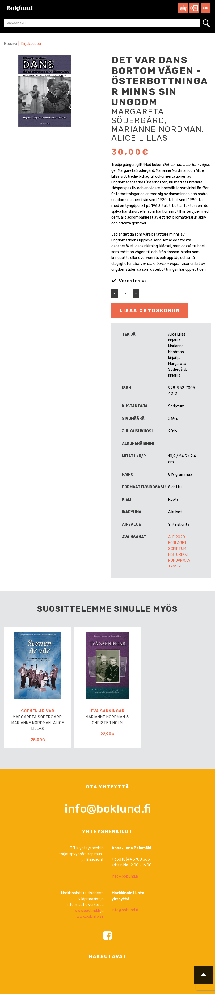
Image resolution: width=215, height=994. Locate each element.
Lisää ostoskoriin (150, 311)
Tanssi (174, 566)
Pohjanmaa (179, 560)
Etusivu (10, 43)
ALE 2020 (176, 537)
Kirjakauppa (31, 43)
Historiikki (178, 554)
